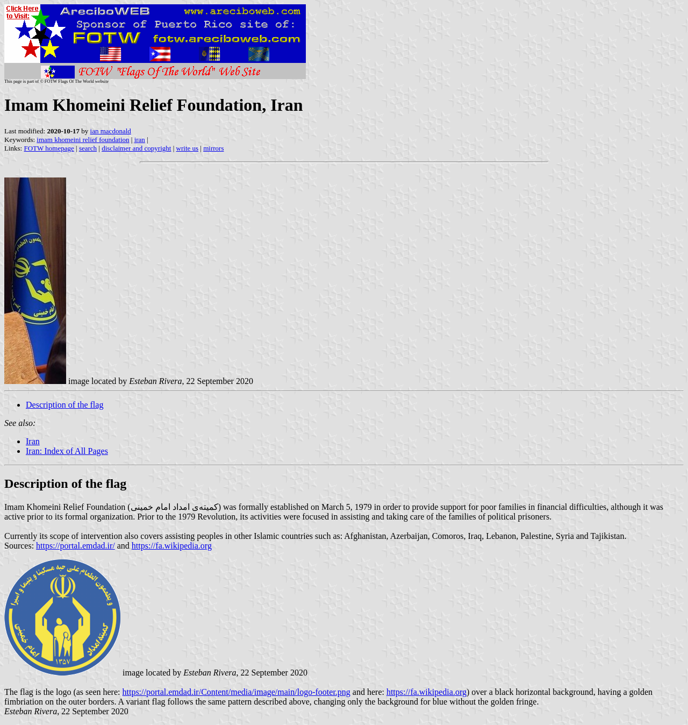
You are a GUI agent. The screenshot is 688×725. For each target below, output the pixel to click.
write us (187, 148)
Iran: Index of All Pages (67, 451)
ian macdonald (110, 131)
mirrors (213, 148)
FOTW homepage (49, 148)
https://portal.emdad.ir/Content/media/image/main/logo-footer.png (236, 691)
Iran (33, 441)
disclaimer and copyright (136, 148)
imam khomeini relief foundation (83, 140)
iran (139, 140)
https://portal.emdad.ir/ (75, 545)
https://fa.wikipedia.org (172, 545)
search (88, 148)
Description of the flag (64, 404)
